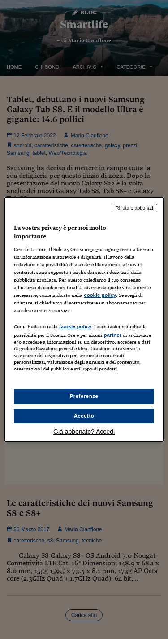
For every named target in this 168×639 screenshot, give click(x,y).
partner (112, 335)
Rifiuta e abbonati (134, 208)
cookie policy (100, 295)
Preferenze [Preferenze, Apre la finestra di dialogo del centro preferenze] (84, 396)
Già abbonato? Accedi (84, 431)
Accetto (84, 416)
